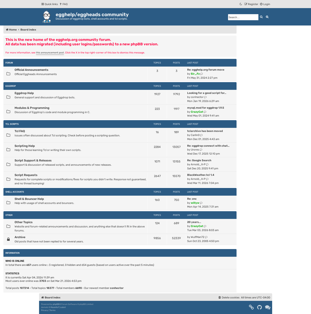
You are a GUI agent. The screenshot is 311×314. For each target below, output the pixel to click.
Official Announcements (31, 70)
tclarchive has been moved (205, 131)
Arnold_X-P (198, 164)
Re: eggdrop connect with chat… (208, 145)
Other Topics (24, 222)
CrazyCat (197, 111)
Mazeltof (55, 307)
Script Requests (26, 175)
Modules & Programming (32, 108)
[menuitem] (63, 4)
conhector (197, 97)
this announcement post (50, 52)
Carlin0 (195, 135)
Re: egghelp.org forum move (205, 69)
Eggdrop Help (24, 93)
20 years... (194, 222)
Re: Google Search (199, 160)
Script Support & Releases (33, 160)
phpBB (56, 304)
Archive (20, 237)
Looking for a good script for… (206, 92)
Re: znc (192, 198)
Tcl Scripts (12, 124)
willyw (195, 202)
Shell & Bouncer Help (29, 199)
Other (9, 215)
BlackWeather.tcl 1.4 (200, 174)
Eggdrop (10, 86)
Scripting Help (25, 146)
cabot (63, 307)
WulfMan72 (197, 237)
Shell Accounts (14, 192)
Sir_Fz (195, 73)
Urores (195, 149)
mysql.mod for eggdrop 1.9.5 (205, 107)
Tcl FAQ (20, 131)
